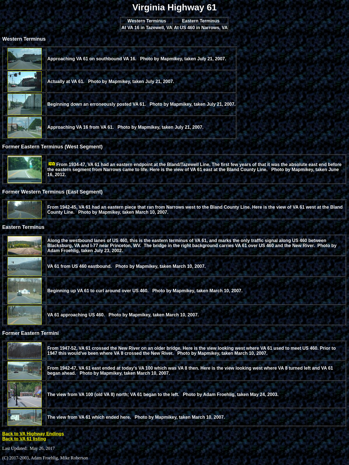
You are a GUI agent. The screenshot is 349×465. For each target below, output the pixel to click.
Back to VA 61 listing (24, 438)
